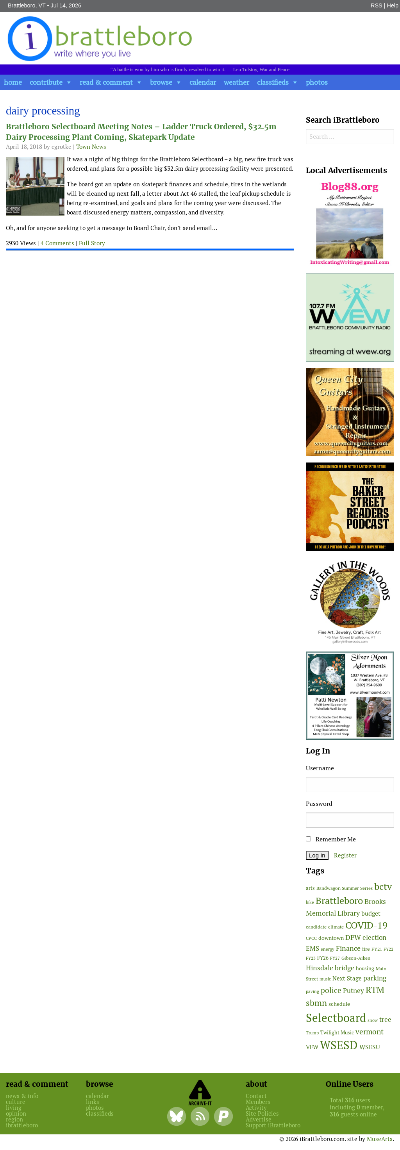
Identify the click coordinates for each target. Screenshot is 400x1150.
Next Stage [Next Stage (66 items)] (347, 978)
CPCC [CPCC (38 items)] (311, 938)
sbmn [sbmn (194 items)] (316, 1002)
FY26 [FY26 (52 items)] (323, 958)
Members (258, 1102)
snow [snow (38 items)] (373, 1020)
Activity (256, 1108)
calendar (202, 82)
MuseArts (380, 1139)
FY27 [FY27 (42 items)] (335, 958)
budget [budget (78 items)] (370, 913)
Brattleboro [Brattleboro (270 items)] (339, 901)
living (13, 1108)
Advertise (258, 1119)
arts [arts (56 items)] (310, 888)
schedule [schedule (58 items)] (339, 1003)
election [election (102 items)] (374, 937)
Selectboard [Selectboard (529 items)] (336, 1018)
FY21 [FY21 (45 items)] (376, 949)
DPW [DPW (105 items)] (353, 937)
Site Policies (262, 1113)
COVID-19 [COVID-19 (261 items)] (366, 925)
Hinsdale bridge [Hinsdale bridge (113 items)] (330, 967)
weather (236, 82)
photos (317, 82)
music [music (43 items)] (325, 979)
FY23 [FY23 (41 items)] (311, 958)
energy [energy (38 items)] (327, 949)
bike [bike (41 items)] (310, 902)
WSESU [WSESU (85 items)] (369, 1047)
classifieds (273, 82)
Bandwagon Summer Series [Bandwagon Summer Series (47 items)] (344, 888)
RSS (376, 5)
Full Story (92, 243)
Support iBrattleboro (273, 1125)
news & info (22, 1096)
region (14, 1119)
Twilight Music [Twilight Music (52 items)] (337, 1032)
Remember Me (331, 839)
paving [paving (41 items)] (312, 991)
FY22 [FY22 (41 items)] (388, 949)
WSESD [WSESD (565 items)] (339, 1045)
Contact (256, 1096)
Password (319, 804)
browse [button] (161, 82)
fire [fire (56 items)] (366, 949)
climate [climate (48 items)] (336, 927)
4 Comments (57, 243)
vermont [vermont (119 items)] (369, 1031)
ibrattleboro (22, 1125)
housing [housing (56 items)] (365, 968)
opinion (16, 1113)
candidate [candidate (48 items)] (316, 927)
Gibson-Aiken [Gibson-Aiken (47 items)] (355, 958)
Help (392, 5)
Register (345, 855)
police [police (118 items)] (331, 990)
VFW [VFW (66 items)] (312, 1047)
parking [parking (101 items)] (374, 978)
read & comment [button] (106, 82)
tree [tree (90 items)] (385, 1019)
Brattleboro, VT (27, 5)
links (92, 1102)
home (13, 82)
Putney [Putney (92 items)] (353, 990)
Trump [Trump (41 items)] (312, 1033)
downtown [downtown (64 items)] (331, 937)
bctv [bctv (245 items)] (383, 886)
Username (320, 768)
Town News (91, 146)
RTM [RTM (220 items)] (375, 990)
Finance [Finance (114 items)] (348, 948)
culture (15, 1102)
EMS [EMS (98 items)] (312, 948)
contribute (46, 82)
